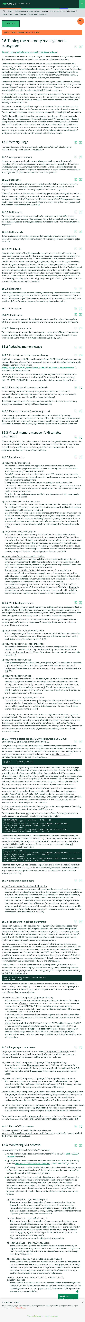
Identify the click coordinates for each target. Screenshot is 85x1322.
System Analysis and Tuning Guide (62, 11)
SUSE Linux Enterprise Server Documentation (31, 11)
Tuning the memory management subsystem (31, 14)
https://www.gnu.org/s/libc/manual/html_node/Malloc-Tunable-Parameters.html (38, 367)
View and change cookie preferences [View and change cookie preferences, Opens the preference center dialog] (42, 1316)
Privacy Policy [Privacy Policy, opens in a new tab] (21, 1308)
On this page (10, 24)
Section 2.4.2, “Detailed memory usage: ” (41, 1163)
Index (10, 11)
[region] (42, 1310)
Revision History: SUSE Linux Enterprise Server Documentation (29, 52)
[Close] (82, 1302)
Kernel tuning (7, 14)
